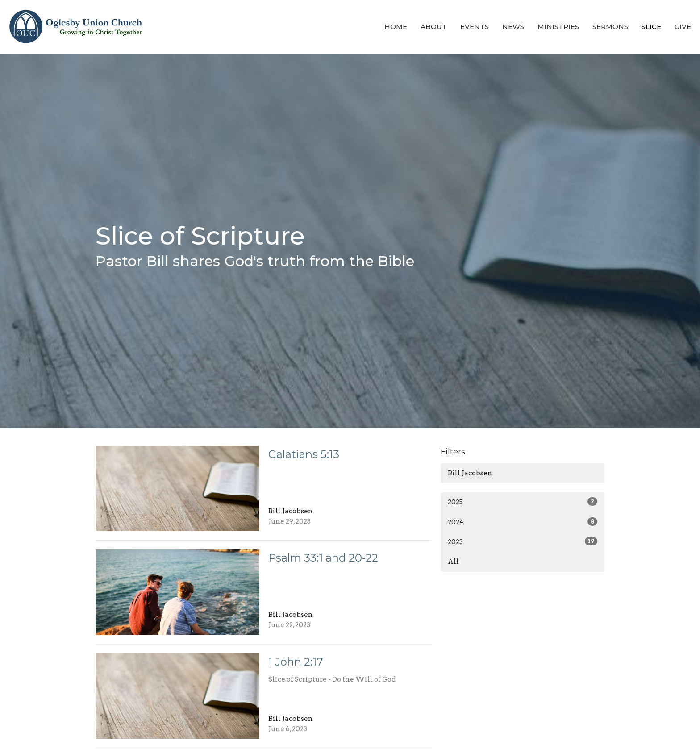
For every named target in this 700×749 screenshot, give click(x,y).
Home (395, 26)
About (434, 26)
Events (474, 26)
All (453, 562)
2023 (522, 541)
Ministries (558, 26)
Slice (651, 26)
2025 (522, 501)
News (513, 26)
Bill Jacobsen (470, 473)
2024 (522, 521)
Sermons (610, 26)
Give (683, 26)
